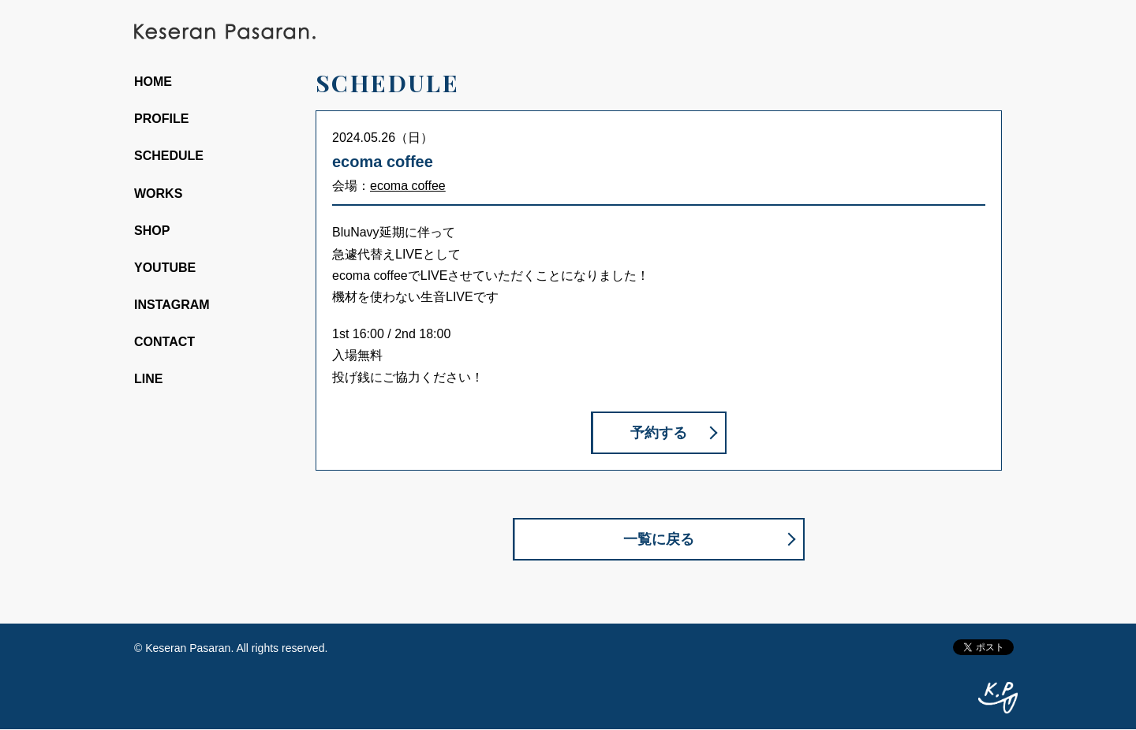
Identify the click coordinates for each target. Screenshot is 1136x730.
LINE (148, 378)
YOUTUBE (165, 267)
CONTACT (164, 341)
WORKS (158, 193)
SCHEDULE (169, 155)
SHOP (152, 230)
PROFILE (161, 118)
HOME (153, 81)
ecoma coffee (408, 185)
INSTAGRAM (172, 304)
